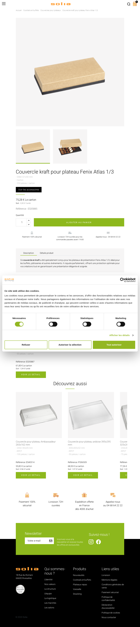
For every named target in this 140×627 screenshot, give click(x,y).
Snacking (77, 593)
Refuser (26, 344)
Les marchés (50, 603)
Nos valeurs (49, 584)
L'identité (48, 579)
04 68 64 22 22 (115, 505)
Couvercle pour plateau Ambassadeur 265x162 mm (36, 443)
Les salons (49, 607)
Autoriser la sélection (70, 344)
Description (28, 253)
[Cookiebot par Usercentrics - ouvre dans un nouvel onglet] (122, 280)
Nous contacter (109, 617)
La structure (50, 589)
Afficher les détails (119, 335)
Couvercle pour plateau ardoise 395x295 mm (89, 443)
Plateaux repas (80, 584)
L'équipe (48, 593)
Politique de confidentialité (108, 598)
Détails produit (46, 253)
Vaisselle (77, 589)
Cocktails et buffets (82, 579)
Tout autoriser (114, 344)
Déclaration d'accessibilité (108, 606)
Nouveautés (78, 575)
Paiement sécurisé (110, 592)
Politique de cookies (111, 612)
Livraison (106, 575)
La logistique (50, 598)
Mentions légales (109, 579)
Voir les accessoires (28, 189)
